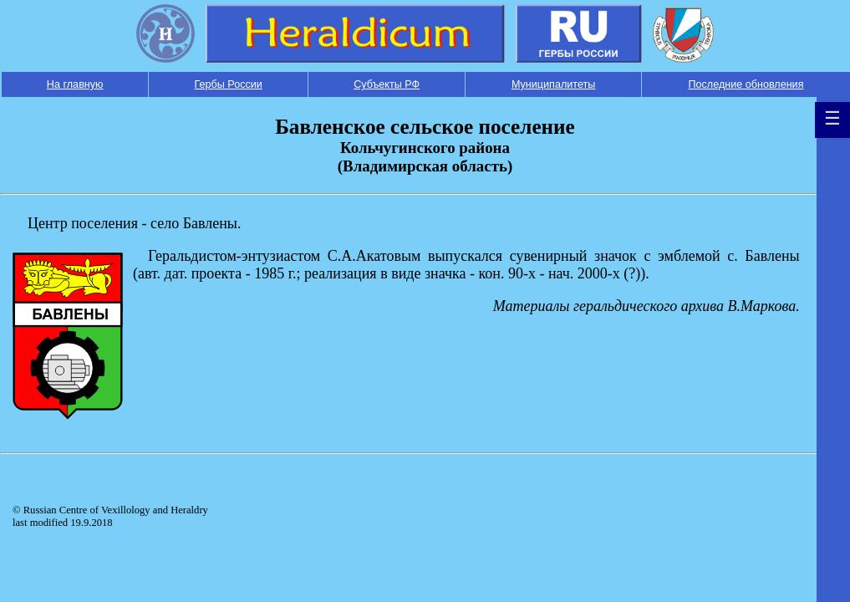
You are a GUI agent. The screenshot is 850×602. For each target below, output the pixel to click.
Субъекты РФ (387, 84)
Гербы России (228, 84)
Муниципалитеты (553, 84)
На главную (75, 84)
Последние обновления (745, 84)
